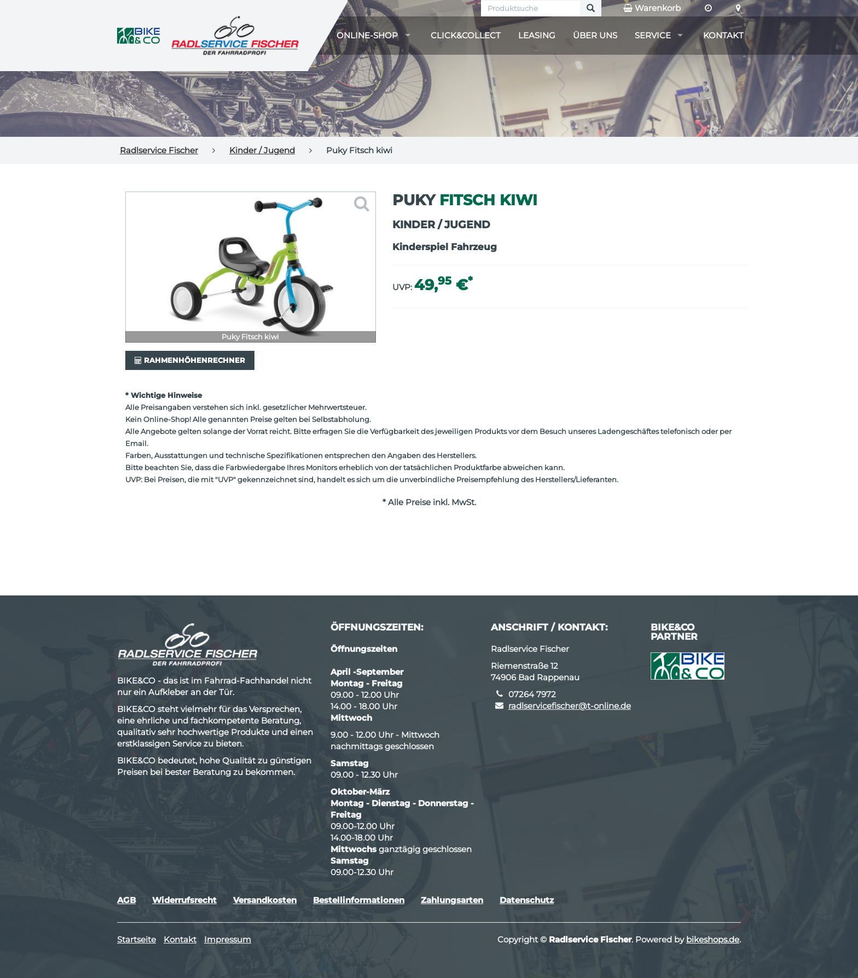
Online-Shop (367, 35)
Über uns (595, 35)
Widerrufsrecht (184, 900)
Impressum (227, 939)
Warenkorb (652, 8)
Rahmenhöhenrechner (190, 360)
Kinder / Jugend (262, 150)
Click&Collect (466, 35)
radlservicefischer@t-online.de (569, 706)
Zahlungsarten (452, 900)
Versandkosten (265, 900)
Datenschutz (527, 900)
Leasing (536, 35)
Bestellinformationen (358, 900)
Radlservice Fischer (159, 150)
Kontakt (723, 35)
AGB (126, 900)
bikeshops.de (712, 939)
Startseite (136, 939)
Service (653, 35)
